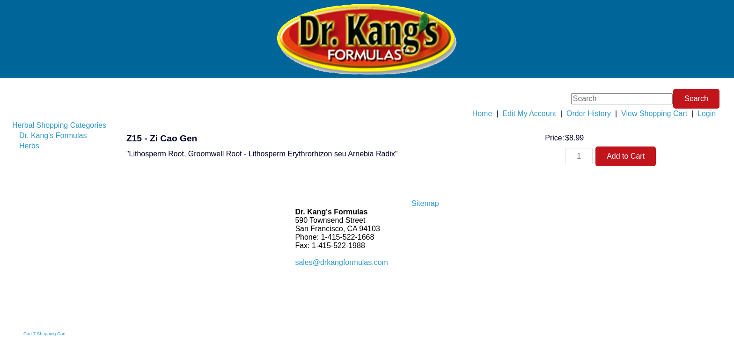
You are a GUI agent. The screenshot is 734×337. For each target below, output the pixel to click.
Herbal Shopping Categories (59, 125)
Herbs (29, 146)
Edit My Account (529, 113)
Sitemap (425, 203)
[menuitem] (62, 125)
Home (482, 113)
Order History (588, 113)
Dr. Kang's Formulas (53, 135)
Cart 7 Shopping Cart (44, 333)
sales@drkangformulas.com (341, 262)
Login (706, 113)
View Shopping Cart (654, 113)
